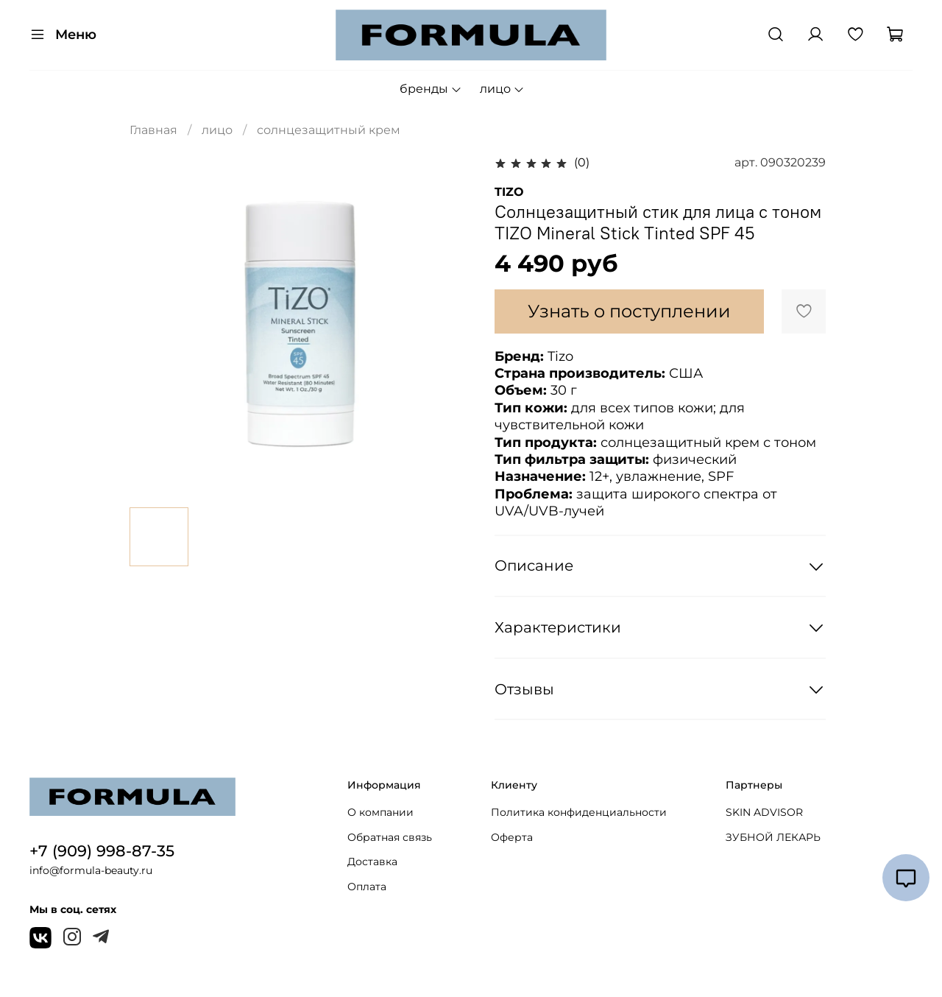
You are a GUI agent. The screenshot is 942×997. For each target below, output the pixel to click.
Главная (153, 130)
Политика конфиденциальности (579, 812)
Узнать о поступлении (629, 311)
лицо (502, 89)
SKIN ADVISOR (764, 812)
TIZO (509, 192)
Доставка (372, 861)
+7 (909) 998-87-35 (101, 851)
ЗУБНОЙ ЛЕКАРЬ (773, 837)
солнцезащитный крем (328, 130)
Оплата (366, 886)
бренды (431, 89)
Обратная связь (389, 837)
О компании (380, 812)
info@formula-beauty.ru (90, 870)
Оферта (512, 837)
